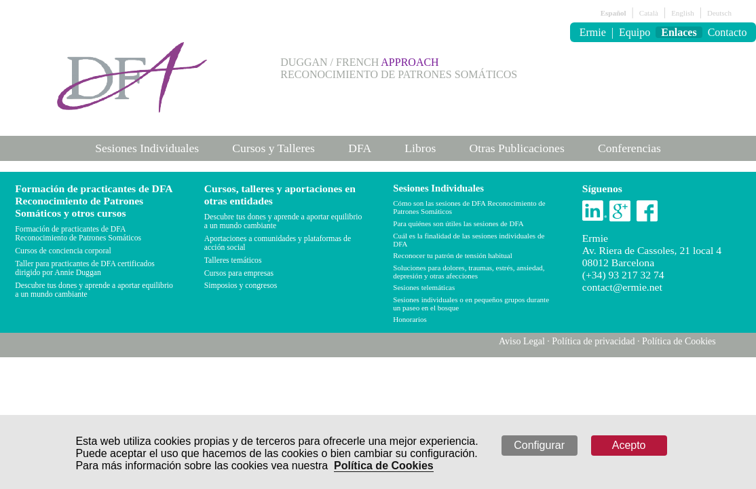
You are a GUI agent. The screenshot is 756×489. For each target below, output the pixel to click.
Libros (420, 148)
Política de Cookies (384, 465)
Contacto (727, 32)
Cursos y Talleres (273, 148)
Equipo (634, 32)
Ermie (593, 32)
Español (613, 13)
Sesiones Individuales (147, 148)
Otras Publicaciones (517, 148)
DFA (359, 148)
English (682, 13)
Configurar (539, 445)
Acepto (629, 445)
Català (648, 13)
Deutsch (719, 13)
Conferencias (629, 148)
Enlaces (678, 32)
